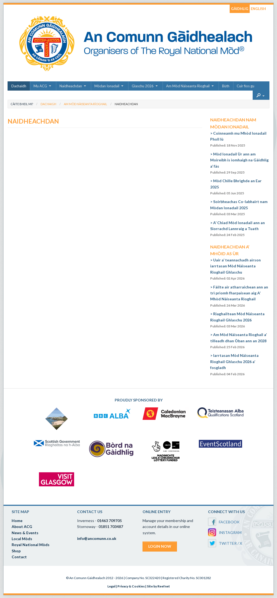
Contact (19, 556)
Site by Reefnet (158, 586)
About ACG (22, 526)
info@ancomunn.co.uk (96, 538)
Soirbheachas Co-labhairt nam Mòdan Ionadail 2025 (239, 207)
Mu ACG (40, 86)
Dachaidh (18, 86)
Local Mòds (22, 538)
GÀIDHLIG (239, 8)
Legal (111, 586)
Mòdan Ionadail (106, 86)
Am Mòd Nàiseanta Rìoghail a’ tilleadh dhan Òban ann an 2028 (238, 340)
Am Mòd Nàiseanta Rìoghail (188, 86)
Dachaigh (48, 104)
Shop (16, 551)
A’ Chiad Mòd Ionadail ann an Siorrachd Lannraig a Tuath (237, 228)
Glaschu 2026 (143, 86)
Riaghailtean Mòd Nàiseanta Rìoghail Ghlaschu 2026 (237, 319)
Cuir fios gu (245, 86)
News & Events (25, 532)
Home (17, 520)
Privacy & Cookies (131, 586)
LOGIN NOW (159, 546)
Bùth (225, 86)
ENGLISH (258, 8)
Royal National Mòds (31, 544)
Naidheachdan (71, 86)
